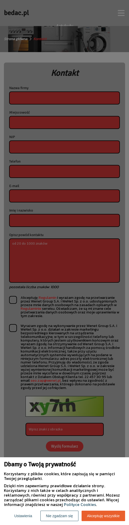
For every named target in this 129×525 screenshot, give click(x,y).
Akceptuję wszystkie (103, 516)
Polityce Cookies (80, 504)
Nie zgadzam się (59, 516)
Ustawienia (23, 516)
